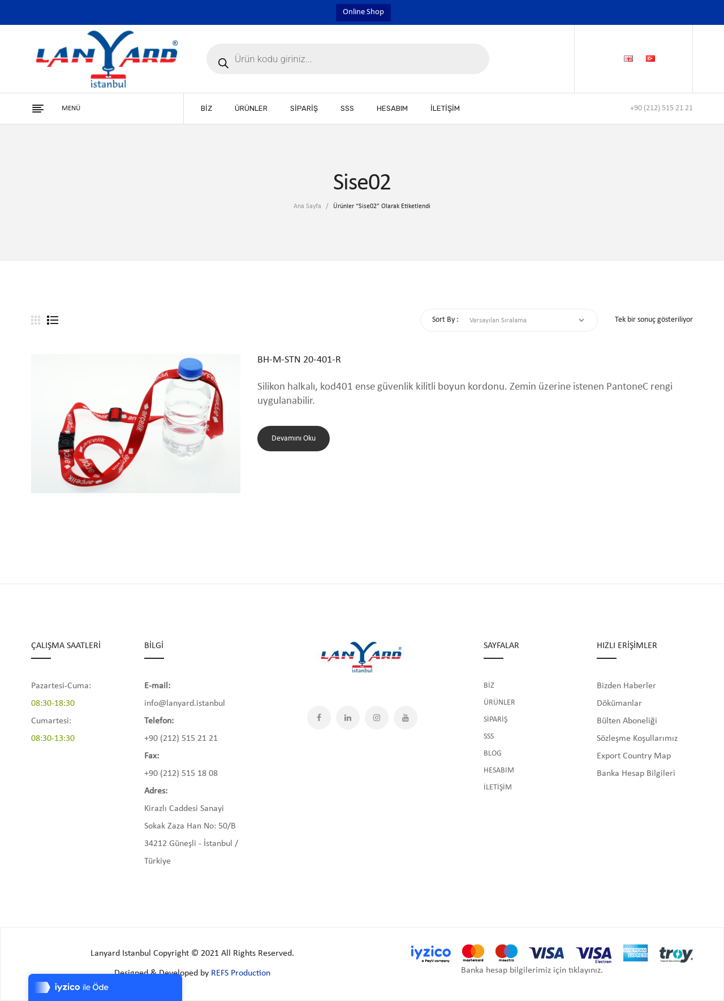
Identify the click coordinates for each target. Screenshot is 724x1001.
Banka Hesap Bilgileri (636, 773)
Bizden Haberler (626, 686)
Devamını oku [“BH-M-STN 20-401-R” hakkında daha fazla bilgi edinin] (294, 438)
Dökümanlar (619, 703)
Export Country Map (634, 756)
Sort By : (445, 320)
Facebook (319, 718)
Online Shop (363, 12)
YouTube (405, 718)
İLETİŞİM (498, 787)
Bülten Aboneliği (627, 721)
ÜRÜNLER (499, 702)
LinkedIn (348, 718)
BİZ (489, 685)
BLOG (493, 753)
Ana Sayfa (307, 206)
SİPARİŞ (495, 719)
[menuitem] (206, 108)
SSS (489, 736)
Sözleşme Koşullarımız (637, 738)
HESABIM (499, 770)
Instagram (377, 718)
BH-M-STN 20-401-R (299, 360)
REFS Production (240, 973)
